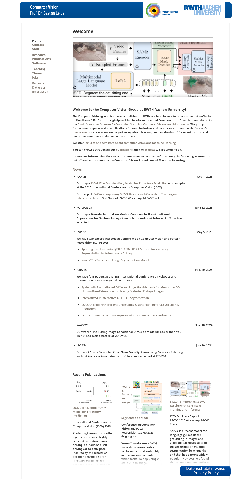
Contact (38, 45)
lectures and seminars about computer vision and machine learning (130, 143)
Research (39, 55)
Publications (41, 59)
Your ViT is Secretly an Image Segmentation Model (115, 260)
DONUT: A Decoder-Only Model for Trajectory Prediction (129, 183)
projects (149, 150)
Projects (38, 83)
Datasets (38, 87)
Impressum (40, 91)
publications (124, 150)
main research (82, 132)
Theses (37, 73)
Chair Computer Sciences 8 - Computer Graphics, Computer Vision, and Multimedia (133, 124)
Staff (35, 49)
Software (39, 63)
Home (36, 40)
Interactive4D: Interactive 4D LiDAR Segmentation (115, 298)
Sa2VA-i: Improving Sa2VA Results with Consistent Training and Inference (187, 405)
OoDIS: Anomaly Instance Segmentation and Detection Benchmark (126, 315)
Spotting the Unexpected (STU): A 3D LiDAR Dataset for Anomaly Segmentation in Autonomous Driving (125, 251)
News (77, 169)
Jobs (35, 77)
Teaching (38, 69)
